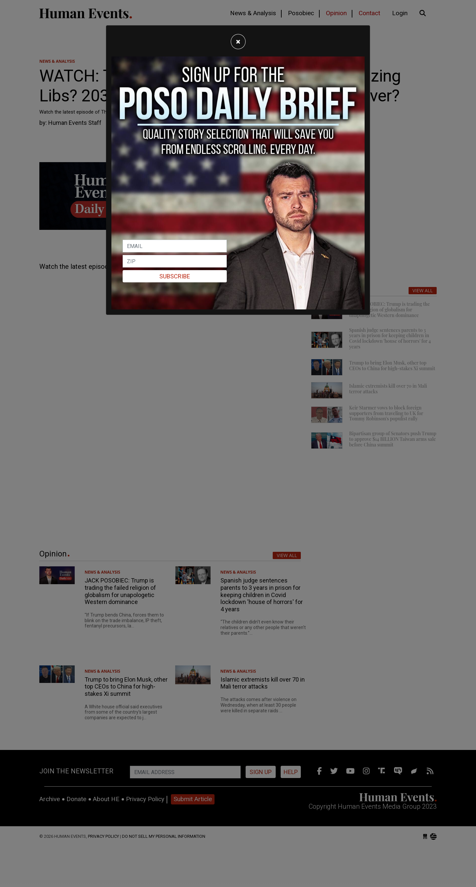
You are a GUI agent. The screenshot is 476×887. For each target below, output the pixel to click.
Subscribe (174, 276)
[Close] (238, 41)
